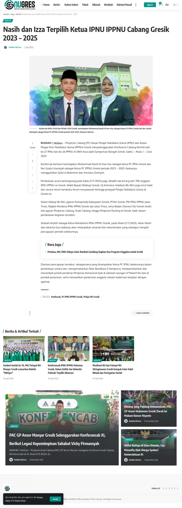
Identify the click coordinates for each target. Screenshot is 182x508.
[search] (162, 5)
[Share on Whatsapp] (33, 171)
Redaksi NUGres (16, 48)
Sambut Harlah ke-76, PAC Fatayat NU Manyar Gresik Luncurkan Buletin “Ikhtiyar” (23, 374)
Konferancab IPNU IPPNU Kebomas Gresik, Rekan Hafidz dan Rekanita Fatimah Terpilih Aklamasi (66, 374)
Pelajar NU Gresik (92, 301)
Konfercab (56, 301)
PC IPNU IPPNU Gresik (72, 301)
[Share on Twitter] (33, 163)
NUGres (59, 144)
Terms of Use (22, 500)
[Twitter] (166, 493)
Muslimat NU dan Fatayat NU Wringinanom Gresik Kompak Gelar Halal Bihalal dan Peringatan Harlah (111, 374)
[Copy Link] (33, 186)
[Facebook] (163, 493)
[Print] (33, 194)
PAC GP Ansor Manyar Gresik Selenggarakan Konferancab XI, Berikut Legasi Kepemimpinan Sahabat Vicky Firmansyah (52, 434)
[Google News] (172, 493)
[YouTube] (169, 493)
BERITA (8, 21)
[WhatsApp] (177, 493)
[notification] (159, 4)
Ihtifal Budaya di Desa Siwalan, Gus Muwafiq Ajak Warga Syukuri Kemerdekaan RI (148, 454)
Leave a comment (138, 318)
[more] (136, 5)
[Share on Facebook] (33, 155)
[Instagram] (174, 493)
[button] (110, 398)
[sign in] (150, 4)
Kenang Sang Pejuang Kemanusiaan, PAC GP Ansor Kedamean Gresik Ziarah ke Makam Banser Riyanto (144, 413)
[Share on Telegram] (33, 178)
